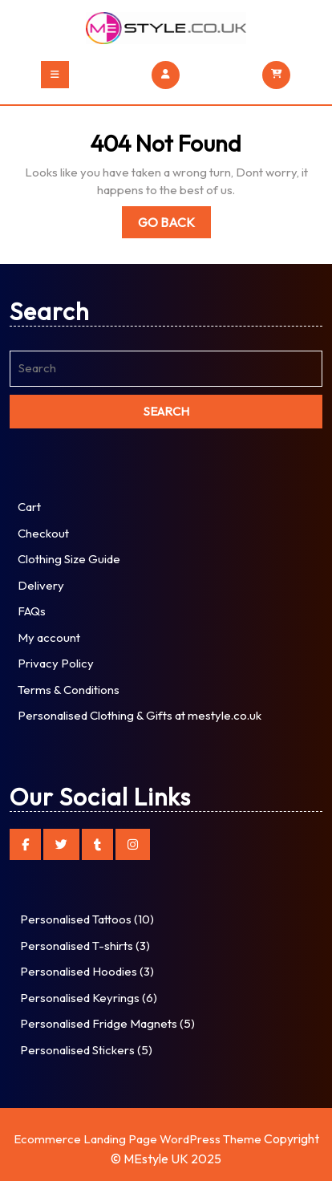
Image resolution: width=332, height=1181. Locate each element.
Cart (29, 506)
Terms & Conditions (68, 689)
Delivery (41, 585)
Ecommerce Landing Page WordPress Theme (137, 1139)
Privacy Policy (56, 663)
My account (49, 637)
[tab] (55, 74)
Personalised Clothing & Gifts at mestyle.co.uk (139, 715)
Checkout (43, 533)
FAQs (32, 611)
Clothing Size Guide (69, 558)
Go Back (174, 225)
